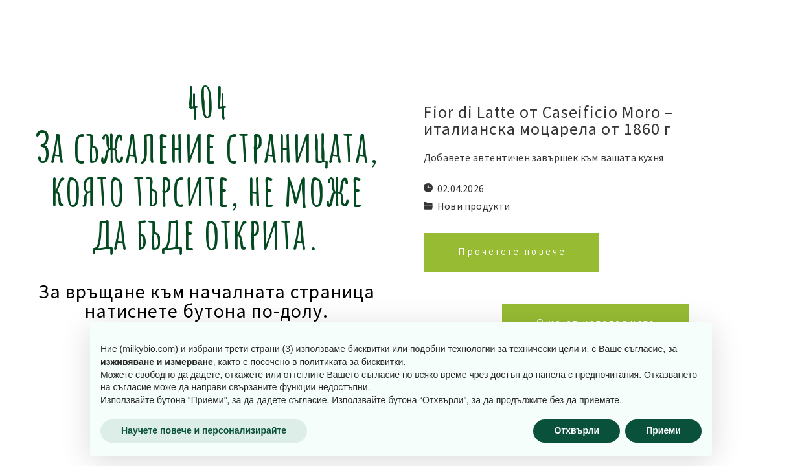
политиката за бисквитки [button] (351, 362)
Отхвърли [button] (576, 430)
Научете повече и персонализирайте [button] (203, 430)
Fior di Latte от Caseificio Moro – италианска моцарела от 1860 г (548, 120)
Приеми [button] (663, 430)
